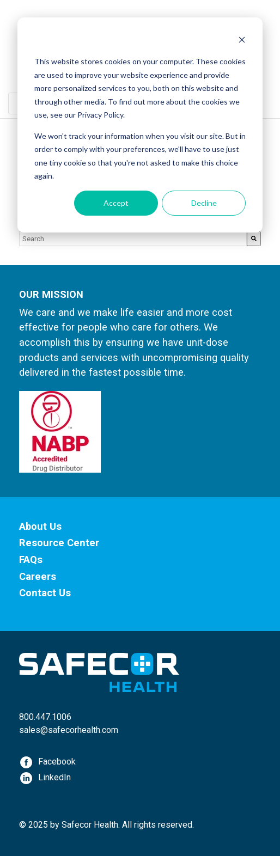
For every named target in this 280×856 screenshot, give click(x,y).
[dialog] (140, 125)
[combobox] (133, 238)
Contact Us (45, 592)
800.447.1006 (45, 717)
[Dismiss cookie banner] (242, 41)
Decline (204, 202)
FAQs (30, 559)
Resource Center (59, 542)
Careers (37, 576)
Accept (116, 202)
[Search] (254, 238)
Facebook (57, 761)
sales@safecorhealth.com (68, 730)
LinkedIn (54, 777)
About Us (40, 526)
